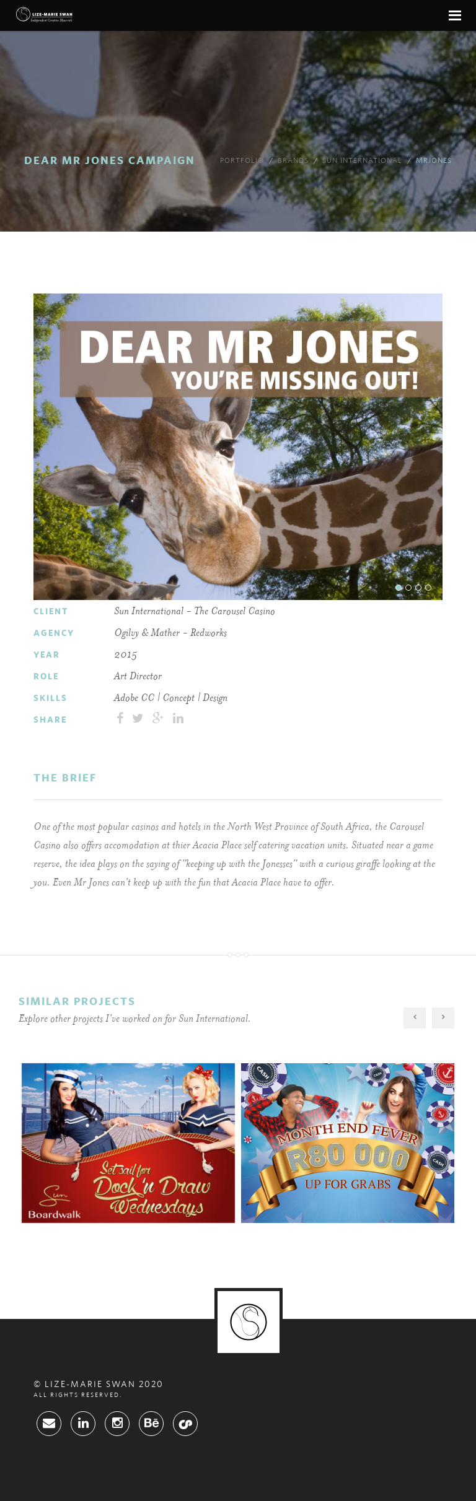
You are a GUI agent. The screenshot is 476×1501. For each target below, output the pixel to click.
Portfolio (242, 160)
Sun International (362, 160)
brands (293, 160)
